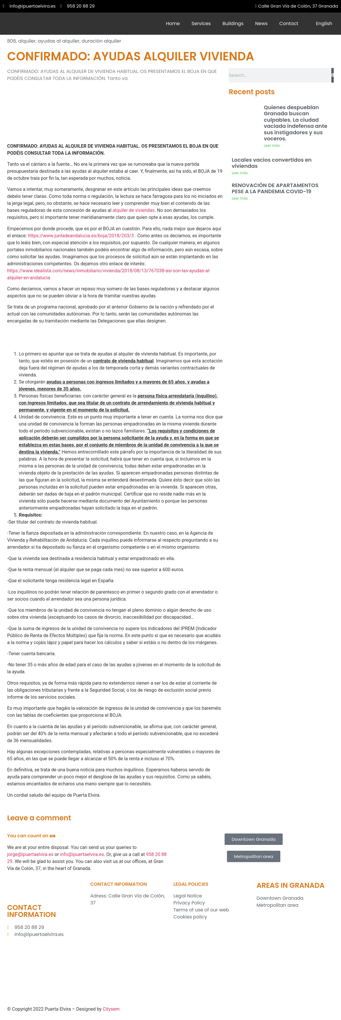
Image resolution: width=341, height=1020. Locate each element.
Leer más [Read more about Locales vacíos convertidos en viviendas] (240, 172)
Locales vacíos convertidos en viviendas (272, 163)
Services (201, 23)
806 (11, 41)
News (261, 23)
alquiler (27, 41)
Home (173, 23)
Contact (288, 23)
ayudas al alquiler (58, 41)
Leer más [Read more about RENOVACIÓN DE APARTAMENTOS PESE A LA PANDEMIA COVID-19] (240, 198)
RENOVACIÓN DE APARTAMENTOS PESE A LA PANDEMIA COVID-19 (275, 188)
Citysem (111, 1009)
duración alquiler (101, 41)
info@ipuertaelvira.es (82, 854)
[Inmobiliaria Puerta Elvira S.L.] (129, 956)
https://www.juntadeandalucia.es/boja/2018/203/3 (81, 235)
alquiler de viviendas (134, 210)
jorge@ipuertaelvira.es (30, 854)
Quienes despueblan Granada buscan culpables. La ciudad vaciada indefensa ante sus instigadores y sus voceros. (295, 123)
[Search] (332, 75)
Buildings (233, 23)
